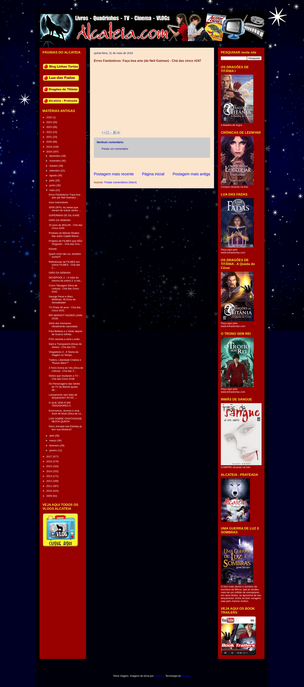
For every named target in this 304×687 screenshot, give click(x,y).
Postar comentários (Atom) (120, 182)
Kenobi (52, 248)
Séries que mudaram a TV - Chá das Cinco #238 (64, 377)
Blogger (186, 675)
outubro (54, 165)
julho (52, 180)
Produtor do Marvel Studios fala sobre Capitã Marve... (64, 235)
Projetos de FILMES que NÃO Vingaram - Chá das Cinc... (65, 242)
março (53, 440)
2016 (49, 461)
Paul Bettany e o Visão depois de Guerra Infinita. (65, 333)
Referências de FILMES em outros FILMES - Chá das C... (64, 264)
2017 (49, 456)
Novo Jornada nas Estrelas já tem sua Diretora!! (65, 428)
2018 (49, 151)
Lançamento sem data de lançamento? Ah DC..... (63, 396)
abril (52, 435)
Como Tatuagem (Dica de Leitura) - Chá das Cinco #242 (64, 288)
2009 (49, 495)
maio (52, 190)
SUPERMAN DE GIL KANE (64, 215)
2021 (49, 136)
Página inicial (153, 174)
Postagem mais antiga (191, 174)
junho (52, 185)
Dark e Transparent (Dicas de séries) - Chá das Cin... (65, 346)
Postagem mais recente (114, 174)
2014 (49, 471)
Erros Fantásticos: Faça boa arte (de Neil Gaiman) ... (64, 196)
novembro (55, 160)
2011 (49, 486)
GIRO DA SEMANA (60, 220)
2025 (49, 117)
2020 (49, 141)
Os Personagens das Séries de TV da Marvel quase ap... (64, 386)
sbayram (159, 675)
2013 (49, 476)
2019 (49, 146)
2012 (49, 481)
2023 (49, 127)
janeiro (53, 450)
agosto (53, 175)
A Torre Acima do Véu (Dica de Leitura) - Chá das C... (66, 369)
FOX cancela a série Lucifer (64, 339)
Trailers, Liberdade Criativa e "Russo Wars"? (65, 361)
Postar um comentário (115, 148)
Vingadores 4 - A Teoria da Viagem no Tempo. (63, 353)
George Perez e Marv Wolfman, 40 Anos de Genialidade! (62, 299)
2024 (49, 122)
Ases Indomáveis (58, 202)
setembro (55, 170)
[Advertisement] (164, 164)
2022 (49, 132)
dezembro (55, 155)
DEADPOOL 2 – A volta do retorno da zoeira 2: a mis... (65, 279)
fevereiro (54, 445)
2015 (49, 466)
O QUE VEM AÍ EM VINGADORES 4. (60, 404)
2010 (49, 490)
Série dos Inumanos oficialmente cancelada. (63, 325)
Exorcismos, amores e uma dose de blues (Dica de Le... (66, 412)
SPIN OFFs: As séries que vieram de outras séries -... (65, 209)
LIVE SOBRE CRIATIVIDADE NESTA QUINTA (65, 420)
